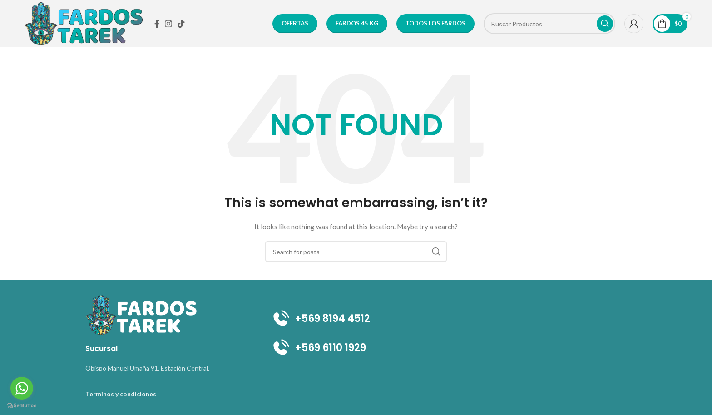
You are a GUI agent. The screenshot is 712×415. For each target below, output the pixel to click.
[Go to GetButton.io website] (21, 406)
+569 (296, 348)
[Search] (549, 23)
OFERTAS (295, 23)
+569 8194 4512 (320, 318)
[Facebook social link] (157, 23)
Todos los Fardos (435, 23)
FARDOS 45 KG (357, 23)
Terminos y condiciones (120, 394)
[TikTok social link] (181, 23)
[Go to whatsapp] (21, 388)
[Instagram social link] (168, 23)
